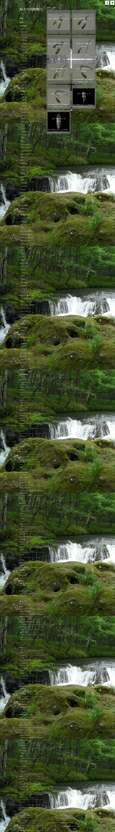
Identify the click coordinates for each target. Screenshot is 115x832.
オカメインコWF (25, 147)
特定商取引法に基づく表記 (67, 822)
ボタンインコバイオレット (27, 305)
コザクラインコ (25, 205)
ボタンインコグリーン (26, 301)
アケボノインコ (25, 122)
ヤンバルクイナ (25, 340)
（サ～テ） (24, 37)
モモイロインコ (25, 324)
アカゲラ (23, 118)
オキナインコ (24, 157)
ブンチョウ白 (24, 289)
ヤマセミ (23, 334)
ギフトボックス (25, 109)
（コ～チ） (24, 55)
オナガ (22, 160)
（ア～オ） (24, 32)
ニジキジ (23, 256)
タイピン (23, 91)
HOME (48, 7)
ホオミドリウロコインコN (27, 295)
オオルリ (23, 141)
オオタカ (23, 138)
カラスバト (23, 176)
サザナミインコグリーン (27, 215)
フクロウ (23, 276)
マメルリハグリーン (26, 311)
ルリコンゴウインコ (26, 359)
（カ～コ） (24, 35)
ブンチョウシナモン (26, 285)
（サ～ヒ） (24, 73)
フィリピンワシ (24, 273)
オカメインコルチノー (26, 154)
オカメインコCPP (25, 144)
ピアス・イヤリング (25, 29)
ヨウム (22, 346)
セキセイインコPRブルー (27, 234)
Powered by (71, 829)
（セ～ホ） (24, 103)
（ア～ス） (24, 85)
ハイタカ (23, 260)
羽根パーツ (24, 94)
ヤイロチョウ (24, 327)
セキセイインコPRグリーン (28, 231)
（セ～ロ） (24, 88)
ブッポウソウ (24, 279)
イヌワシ (23, 128)
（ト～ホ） (24, 40)
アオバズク (24, 112)
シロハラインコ (25, 224)
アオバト (23, 115)
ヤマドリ (23, 337)
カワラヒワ (23, 189)
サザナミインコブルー (26, 218)
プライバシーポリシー (53, 822)
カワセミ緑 (23, 186)
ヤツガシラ (23, 330)
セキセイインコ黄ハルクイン (28, 237)
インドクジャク (24, 131)
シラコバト (23, 221)
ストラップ (23, 64)
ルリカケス (23, 356)
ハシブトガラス (25, 266)
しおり (22, 79)
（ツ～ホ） (24, 58)
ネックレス (23, 46)
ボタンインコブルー (26, 308)
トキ (22, 250)
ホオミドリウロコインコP (27, 298)
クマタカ (23, 199)
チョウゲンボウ (25, 244)
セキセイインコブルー (26, 240)
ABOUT (21, 22)
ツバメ (22, 247)
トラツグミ (23, 253)
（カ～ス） (24, 100)
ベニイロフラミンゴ (26, 292)
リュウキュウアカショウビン (28, 353)
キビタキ (23, 195)
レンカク (23, 366)
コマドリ (23, 212)
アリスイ (23, 125)
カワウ (22, 179)
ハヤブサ (23, 269)
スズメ (22, 228)
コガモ (22, 202)
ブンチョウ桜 (24, 282)
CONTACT (22, 369)
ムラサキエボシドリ (26, 317)
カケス (22, 170)
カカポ (22, 167)
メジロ (22, 321)
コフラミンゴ (24, 208)
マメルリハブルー (25, 314)
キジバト (23, 192)
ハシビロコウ (24, 263)
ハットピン (23, 82)
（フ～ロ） (24, 75)
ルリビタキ (23, 362)
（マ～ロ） (24, 43)
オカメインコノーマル (26, 151)
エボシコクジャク (25, 134)
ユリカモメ (23, 343)
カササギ (23, 173)
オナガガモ (24, 163)
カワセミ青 (23, 183)
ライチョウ (23, 350)
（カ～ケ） (24, 52)
